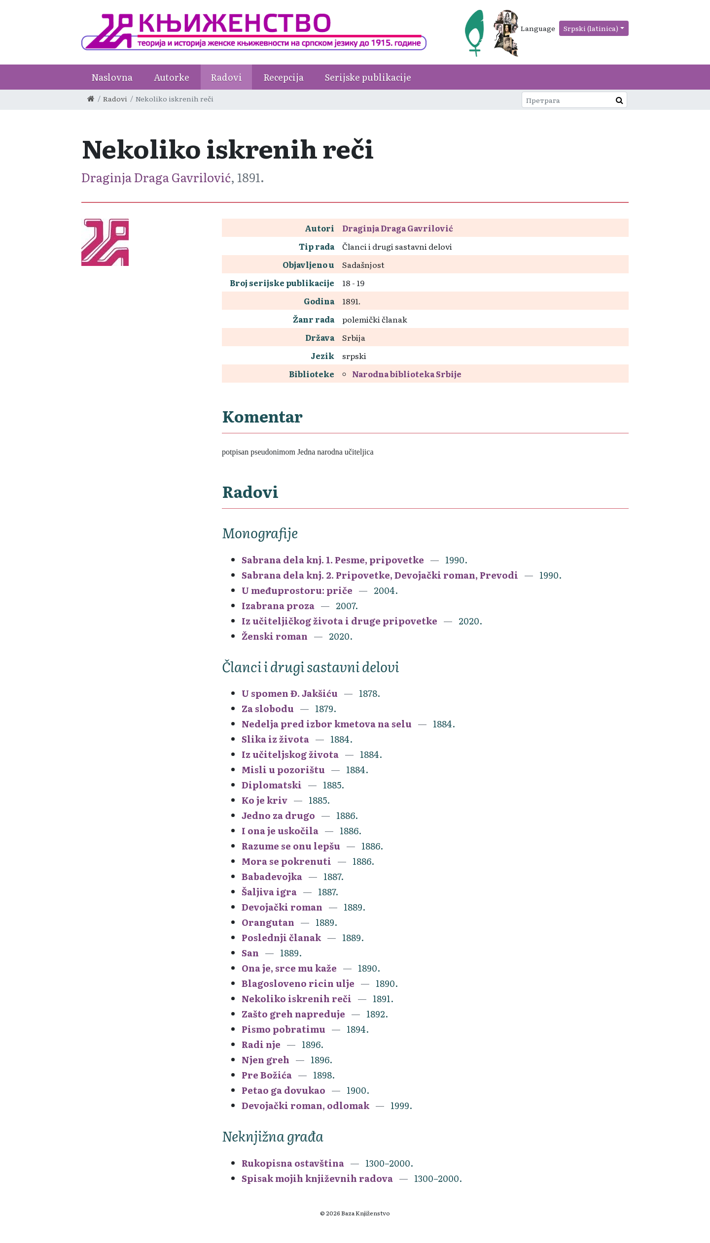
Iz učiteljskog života (290, 754)
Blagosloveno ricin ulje (298, 983)
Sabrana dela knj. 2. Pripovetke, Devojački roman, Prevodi (380, 575)
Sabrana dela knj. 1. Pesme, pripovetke (333, 559)
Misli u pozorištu (283, 769)
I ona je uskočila (281, 830)
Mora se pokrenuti (286, 861)
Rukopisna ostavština (293, 1163)
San (250, 952)
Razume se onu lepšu (291, 845)
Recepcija (283, 77)
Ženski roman (275, 636)
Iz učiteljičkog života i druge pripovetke (339, 620)
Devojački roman (282, 907)
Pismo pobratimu (283, 1029)
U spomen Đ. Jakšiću (290, 693)
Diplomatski (273, 784)
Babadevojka (273, 876)
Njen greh (265, 1059)
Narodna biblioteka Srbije (407, 374)
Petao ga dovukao (284, 1090)
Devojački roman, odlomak (305, 1105)
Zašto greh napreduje (293, 1013)
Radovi (226, 77)
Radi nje (261, 1044)
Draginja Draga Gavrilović (156, 177)
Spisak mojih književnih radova (318, 1178)
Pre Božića (268, 1074)
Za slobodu (268, 708)
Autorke (171, 77)
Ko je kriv (264, 800)
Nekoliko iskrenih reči (297, 998)
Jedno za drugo (279, 815)
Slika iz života (275, 739)
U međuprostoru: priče (297, 590)
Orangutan (269, 922)
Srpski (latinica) (591, 28)
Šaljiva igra (269, 891)
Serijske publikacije (368, 77)
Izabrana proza (278, 605)
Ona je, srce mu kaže (289, 968)
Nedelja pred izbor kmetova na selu (328, 723)
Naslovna (112, 77)
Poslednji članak (281, 937)
